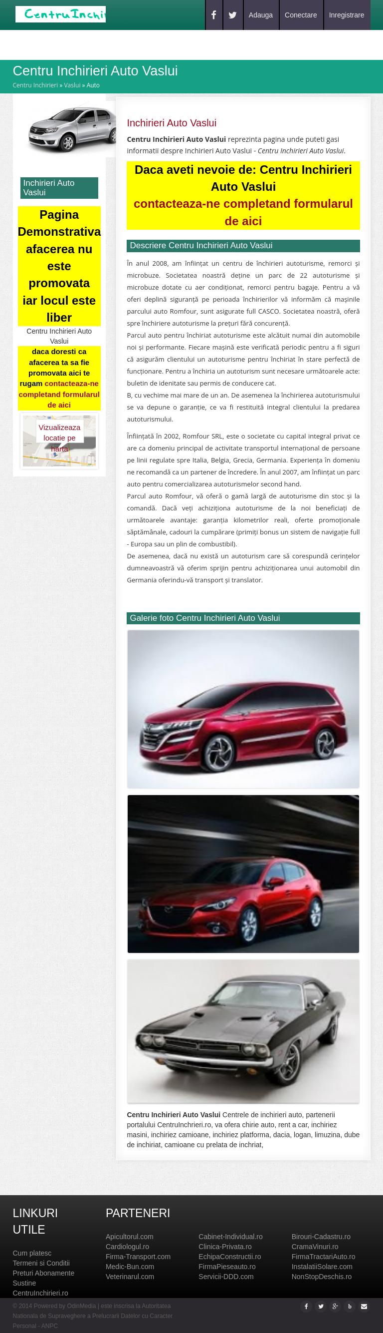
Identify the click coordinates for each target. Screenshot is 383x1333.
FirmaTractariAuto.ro (324, 1257)
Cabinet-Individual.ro (230, 1237)
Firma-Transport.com (138, 1257)
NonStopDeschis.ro (322, 1277)
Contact (143, 44)
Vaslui (72, 85)
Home (37, 44)
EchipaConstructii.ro (229, 1257)
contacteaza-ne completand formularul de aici (59, 394)
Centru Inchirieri (35, 85)
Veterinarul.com (130, 1277)
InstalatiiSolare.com (322, 1267)
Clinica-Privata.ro (225, 1247)
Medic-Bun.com (130, 1267)
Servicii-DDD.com (225, 1277)
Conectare (301, 15)
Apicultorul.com (130, 1237)
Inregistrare (347, 15)
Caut (71, 44)
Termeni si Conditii (41, 1263)
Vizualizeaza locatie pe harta (59, 433)
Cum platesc (32, 1253)
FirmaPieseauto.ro (226, 1267)
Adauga (261, 15)
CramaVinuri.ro (315, 1247)
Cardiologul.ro (127, 1247)
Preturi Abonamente (44, 1273)
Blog (103, 44)
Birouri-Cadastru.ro (321, 1237)
